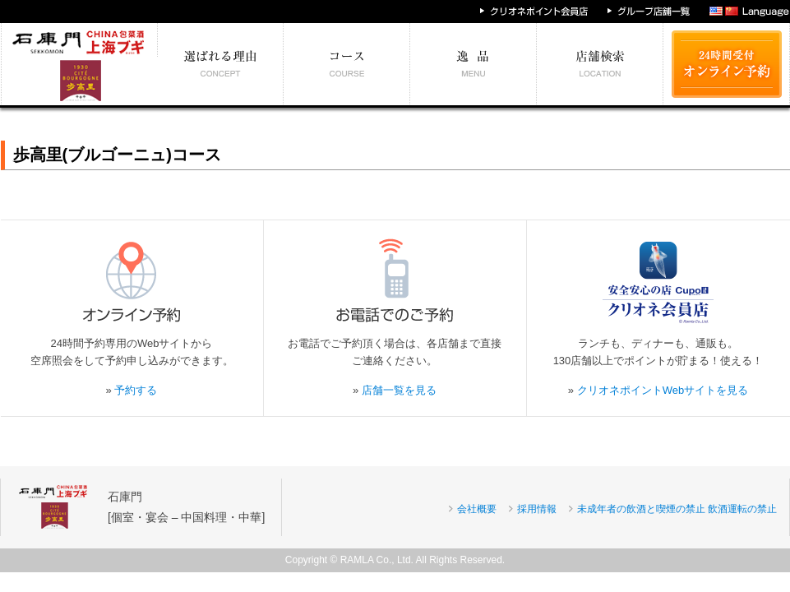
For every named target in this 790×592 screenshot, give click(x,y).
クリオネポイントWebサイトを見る (663, 390)
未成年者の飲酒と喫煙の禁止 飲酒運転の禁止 (677, 509)
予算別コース (347, 64)
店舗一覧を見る (399, 390)
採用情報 (537, 509)
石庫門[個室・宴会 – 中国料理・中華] (186, 507)
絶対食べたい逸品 (473, 64)
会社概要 (477, 509)
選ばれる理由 (221, 64)
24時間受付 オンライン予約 (726, 64)
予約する (135, 390)
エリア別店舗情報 (600, 64)
